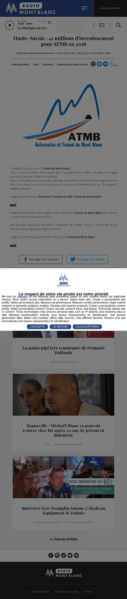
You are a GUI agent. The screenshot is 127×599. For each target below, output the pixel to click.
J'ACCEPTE (37, 326)
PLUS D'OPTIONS (87, 326)
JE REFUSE (60, 326)
